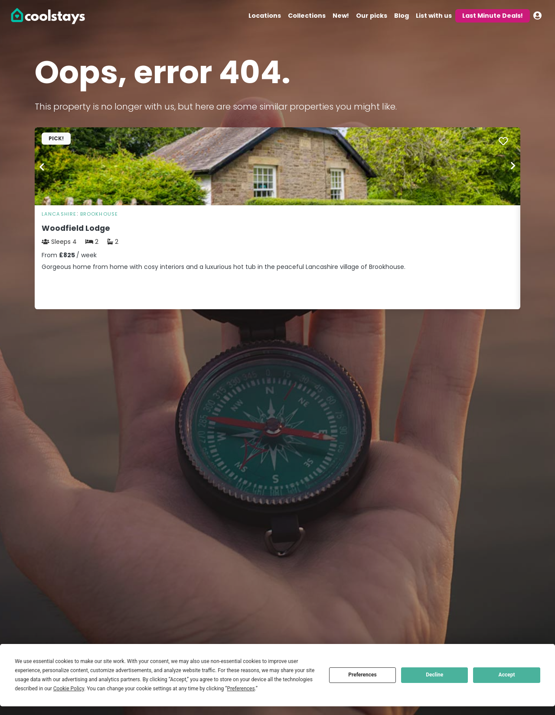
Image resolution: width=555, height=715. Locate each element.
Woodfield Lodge (76, 228)
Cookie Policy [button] (68, 689)
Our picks (371, 15)
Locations (264, 15)
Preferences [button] (241, 689)
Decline (434, 675)
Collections (307, 15)
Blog (401, 15)
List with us (434, 15)
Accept (507, 675)
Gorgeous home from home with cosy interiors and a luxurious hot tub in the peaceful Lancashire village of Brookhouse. (223, 266)
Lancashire (59, 213)
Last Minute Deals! (492, 15)
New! (341, 15)
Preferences (362, 675)
